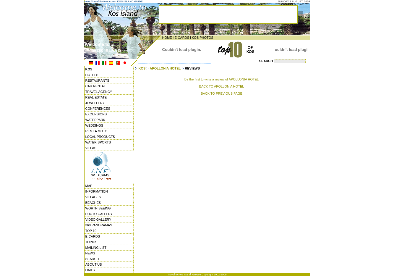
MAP (89, 186)
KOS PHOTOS (202, 37)
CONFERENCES (97, 108)
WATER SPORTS (98, 142)
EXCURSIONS (96, 114)
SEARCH (92, 259)
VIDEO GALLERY (98, 219)
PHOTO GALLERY (99, 214)
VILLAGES (93, 197)
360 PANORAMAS (98, 225)
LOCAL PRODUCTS (100, 136)
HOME (167, 37)
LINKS (90, 270)
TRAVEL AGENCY (98, 91)
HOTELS (91, 75)
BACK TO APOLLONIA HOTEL (221, 86)
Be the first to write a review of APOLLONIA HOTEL (221, 79)
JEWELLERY (95, 103)
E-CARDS (181, 37)
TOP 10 (91, 231)
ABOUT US (93, 264)
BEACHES (93, 202)
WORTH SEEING (98, 208)
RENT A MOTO (96, 131)
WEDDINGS (94, 125)
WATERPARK (95, 120)
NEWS (90, 253)
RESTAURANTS (97, 80)
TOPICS (91, 242)
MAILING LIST (96, 247)
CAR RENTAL (95, 86)
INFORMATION (96, 191)
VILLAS (90, 148)
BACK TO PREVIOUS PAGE (221, 93)
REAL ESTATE (96, 97)
